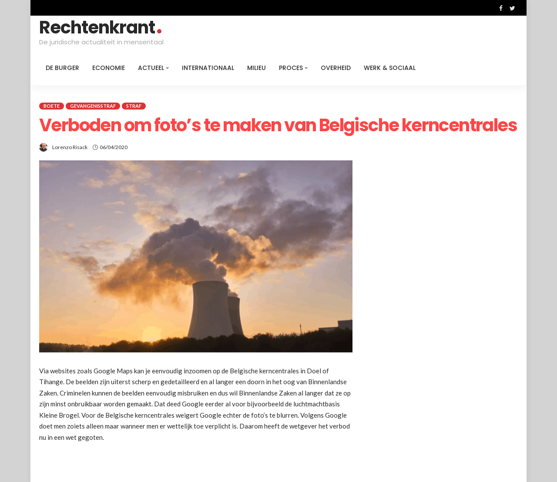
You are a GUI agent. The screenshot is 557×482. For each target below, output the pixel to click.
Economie (108, 67)
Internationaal (208, 67)
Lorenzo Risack (69, 147)
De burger (62, 67)
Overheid (336, 67)
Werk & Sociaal (390, 67)
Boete (52, 106)
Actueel (151, 67)
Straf (133, 106)
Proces (291, 67)
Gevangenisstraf (93, 106)
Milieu (256, 67)
